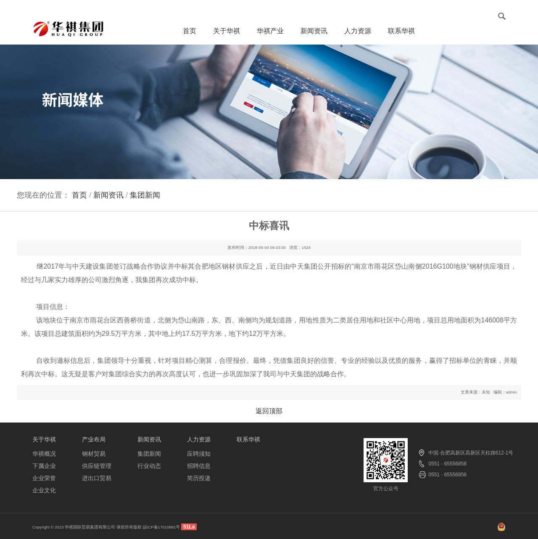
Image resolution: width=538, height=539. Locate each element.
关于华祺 (226, 34)
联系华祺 (401, 34)
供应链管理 (96, 465)
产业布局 (93, 439)
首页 (189, 30)
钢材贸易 (93, 453)
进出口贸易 (96, 478)
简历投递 (199, 478)
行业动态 (149, 465)
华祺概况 (44, 453)
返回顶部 (269, 411)
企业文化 (44, 490)
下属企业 (44, 465)
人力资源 (357, 34)
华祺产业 (270, 34)
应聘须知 (199, 453)
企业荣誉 (44, 478)
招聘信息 (199, 465)
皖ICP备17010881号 (161, 527)
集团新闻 (149, 453)
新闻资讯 (314, 34)
